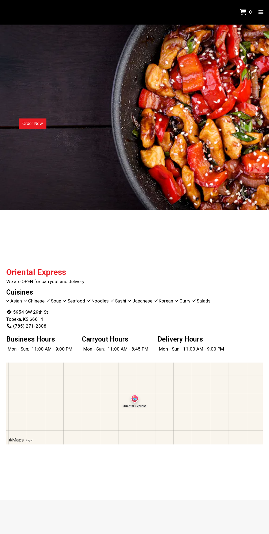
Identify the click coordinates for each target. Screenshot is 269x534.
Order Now (32, 123)
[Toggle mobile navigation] (261, 12)
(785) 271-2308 (26, 326)
